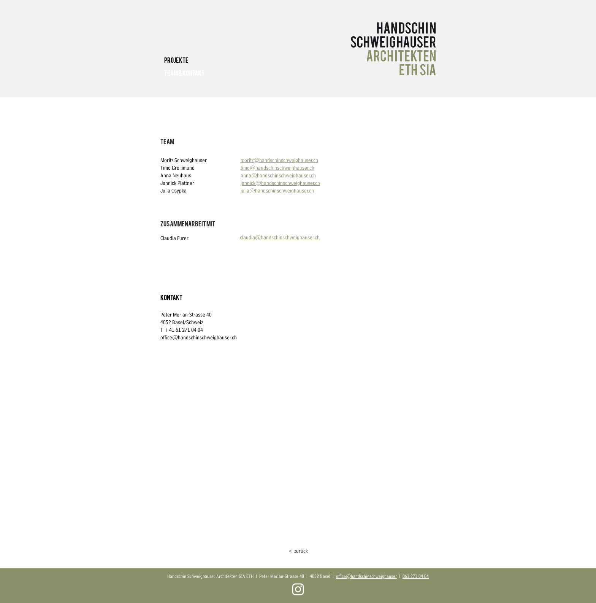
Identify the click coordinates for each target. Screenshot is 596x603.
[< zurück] (298, 551)
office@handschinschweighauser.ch (198, 337)
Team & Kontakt (184, 72)
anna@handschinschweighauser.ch (278, 175)
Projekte (176, 60)
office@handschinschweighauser (366, 576)
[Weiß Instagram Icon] (298, 589)
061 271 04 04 (416, 576)
